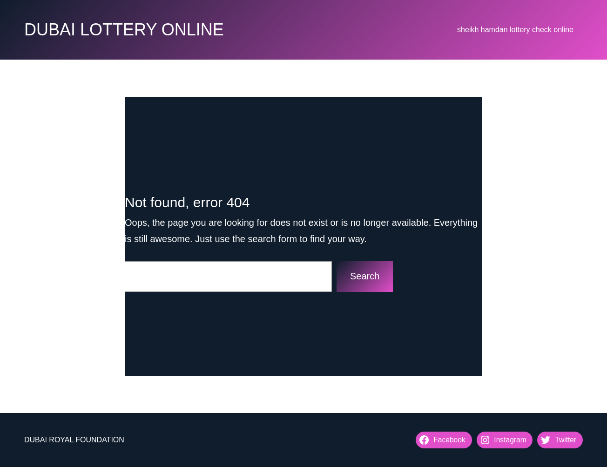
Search (364, 276)
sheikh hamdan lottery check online (515, 30)
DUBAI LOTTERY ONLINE (124, 29)
